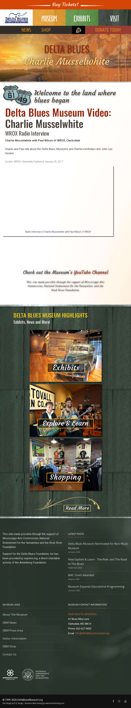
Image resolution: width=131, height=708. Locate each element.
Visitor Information (14, 638)
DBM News (10, 622)
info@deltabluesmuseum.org (92, 633)
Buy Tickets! (65, 5)
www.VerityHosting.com (54, 703)
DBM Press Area (13, 630)
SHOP (46, 30)
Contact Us (9, 654)
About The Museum (15, 614)
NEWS (26, 30)
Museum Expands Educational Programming (96, 586)
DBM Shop (9, 646)
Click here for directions (82, 614)
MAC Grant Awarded (81, 575)
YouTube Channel (91, 272)
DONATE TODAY (108, 30)
